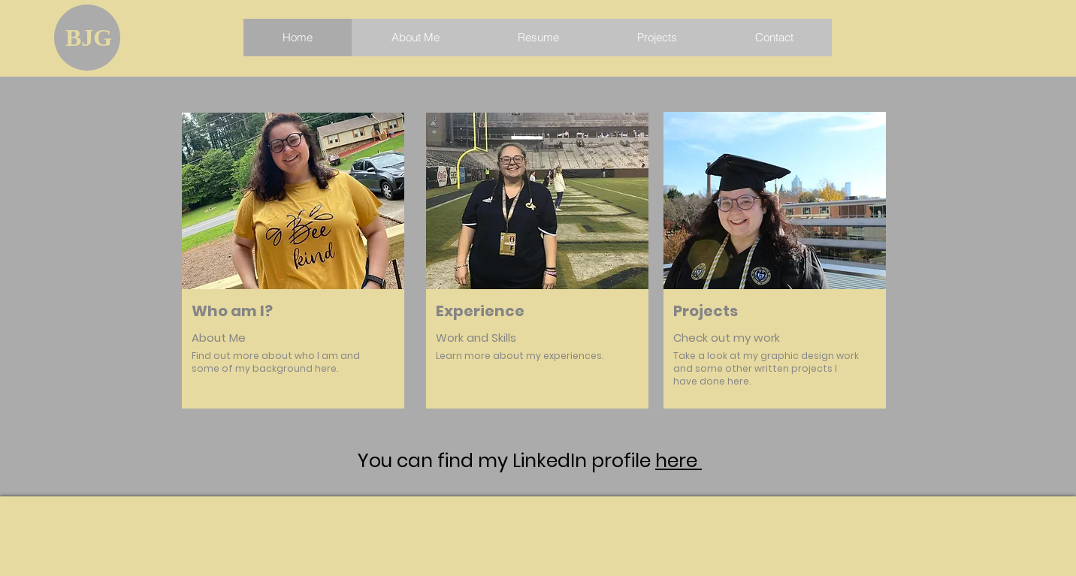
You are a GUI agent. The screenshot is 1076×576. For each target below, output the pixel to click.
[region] (293, 279)
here (678, 461)
